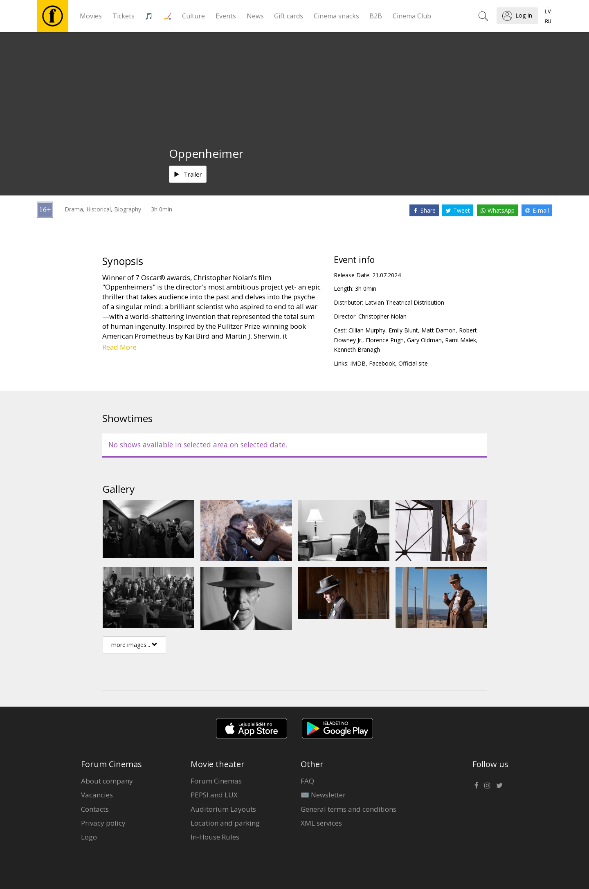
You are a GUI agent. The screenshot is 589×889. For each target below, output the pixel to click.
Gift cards (288, 15)
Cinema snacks (336, 15)
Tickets (123, 15)
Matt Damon (438, 330)
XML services (321, 823)
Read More (119, 347)
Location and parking (225, 823)
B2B (375, 15)
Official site (413, 363)
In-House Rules (215, 837)
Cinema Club (412, 15)
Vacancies (97, 794)
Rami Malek (460, 340)
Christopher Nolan (382, 316)
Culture (193, 15)
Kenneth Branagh (357, 349)
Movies (91, 15)
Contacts (95, 809)
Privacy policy (103, 823)
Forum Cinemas (216, 781)
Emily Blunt (403, 330)
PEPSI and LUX (214, 794)
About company (107, 781)
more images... (134, 645)
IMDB (358, 363)
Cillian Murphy (366, 330)
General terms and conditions (348, 809)
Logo (89, 837)
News (255, 15)
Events (226, 15)
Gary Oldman (424, 340)
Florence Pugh (385, 340)
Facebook (382, 363)
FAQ (307, 781)
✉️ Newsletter (323, 794)
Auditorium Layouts (223, 809)
